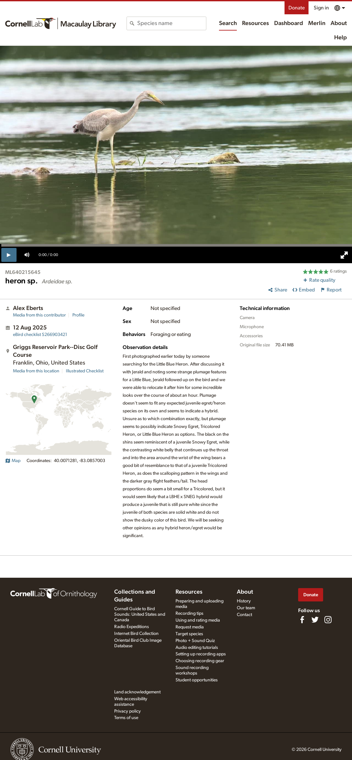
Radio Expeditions (131, 627)
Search (228, 23)
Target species (189, 634)
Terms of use (126, 717)
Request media (190, 627)
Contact (244, 614)
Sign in (321, 7)
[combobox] (171, 23)
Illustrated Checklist (84, 371)
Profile (78, 315)
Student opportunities (197, 680)
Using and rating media (198, 620)
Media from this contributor (39, 315)
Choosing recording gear (200, 661)
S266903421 (40, 334)
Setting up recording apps (201, 654)
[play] (9, 255)
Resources (255, 23)
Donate (296, 7)
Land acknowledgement (137, 692)
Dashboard (288, 23)
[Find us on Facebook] (302, 620)
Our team (246, 608)
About (339, 23)
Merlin (316, 23)
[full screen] (344, 255)
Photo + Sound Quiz (195, 640)
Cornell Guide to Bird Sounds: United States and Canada (139, 614)
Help (340, 38)
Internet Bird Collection (136, 633)
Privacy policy (127, 711)
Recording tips (189, 613)
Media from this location (36, 371)
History (244, 601)
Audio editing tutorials (197, 647)
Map (12, 460)
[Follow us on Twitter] (315, 620)
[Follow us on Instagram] (328, 620)
